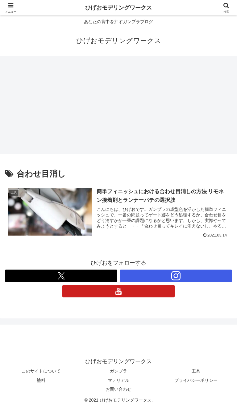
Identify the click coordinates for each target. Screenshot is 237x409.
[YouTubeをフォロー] (118, 291)
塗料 (41, 380)
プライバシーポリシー (196, 380)
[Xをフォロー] (61, 276)
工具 (196, 371)
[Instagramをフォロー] (176, 276)
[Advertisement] (118, 107)
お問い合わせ (118, 389)
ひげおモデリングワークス (118, 8)
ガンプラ (118, 371)
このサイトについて (41, 371)
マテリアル (118, 380)
